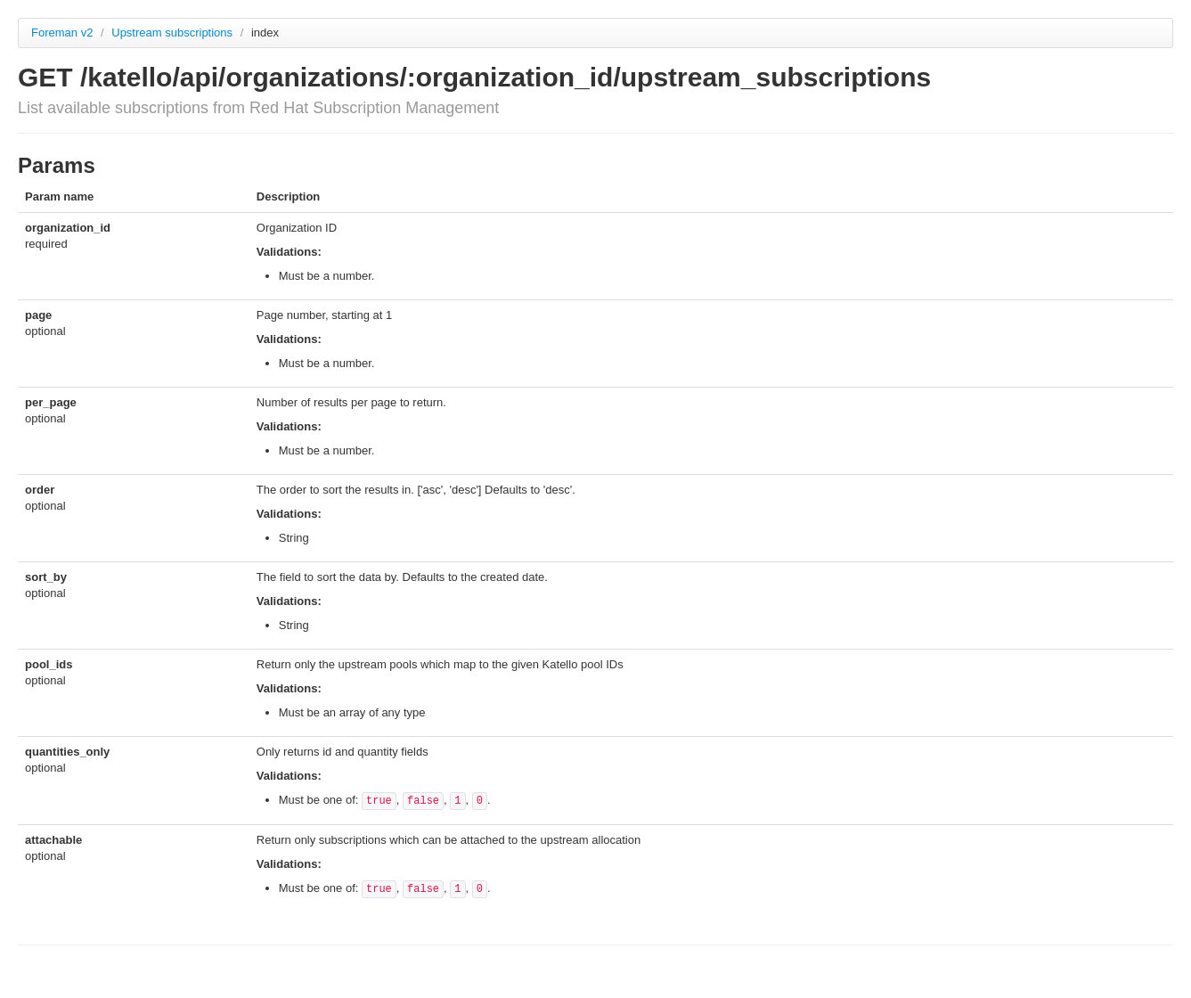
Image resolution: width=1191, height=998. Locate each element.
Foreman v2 (62, 32)
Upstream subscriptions (173, 32)
